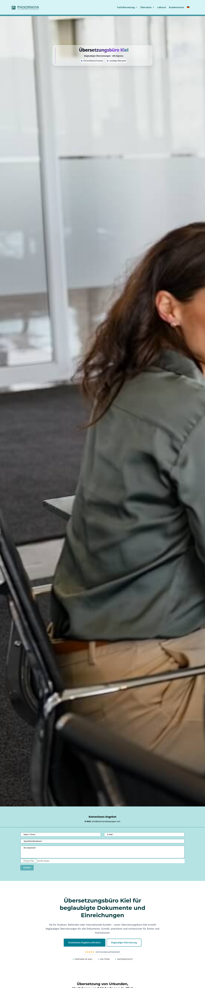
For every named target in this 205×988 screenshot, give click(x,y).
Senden (27, 867)
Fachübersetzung (126, 7)
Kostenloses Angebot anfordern (84, 942)
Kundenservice (176, 7)
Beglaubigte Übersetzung (124, 942)
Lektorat (161, 7)
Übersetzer (146, 7)
